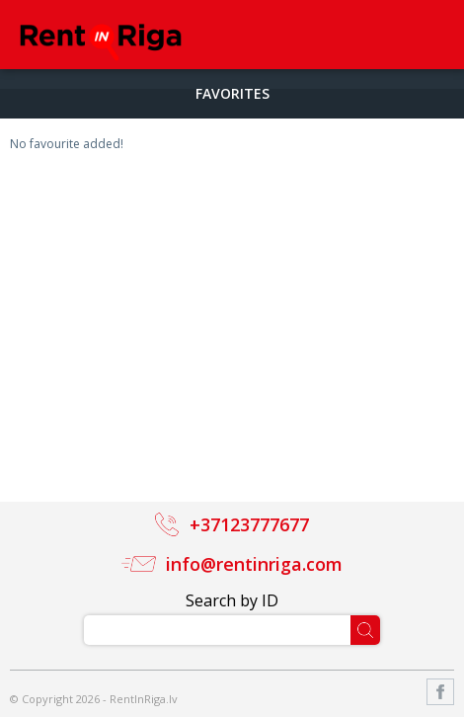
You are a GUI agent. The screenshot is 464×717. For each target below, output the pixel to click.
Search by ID (232, 600)
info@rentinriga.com (254, 564)
